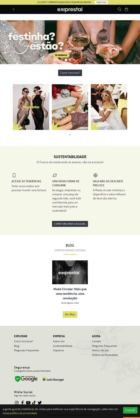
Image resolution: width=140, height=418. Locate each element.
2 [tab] (70, 60)
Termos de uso (100, 350)
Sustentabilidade (62, 346)
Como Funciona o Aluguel (70, 223)
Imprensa (58, 350)
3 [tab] (74, 60)
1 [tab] (66, 60)
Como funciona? (70, 72)
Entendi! (130, 410)
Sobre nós (59, 341)
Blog (16, 346)
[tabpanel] (70, 42)
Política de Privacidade (105, 355)
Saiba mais (101, 2)
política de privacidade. (23, 413)
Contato (96, 341)
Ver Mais (70, 314)
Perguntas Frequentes (26, 350)
